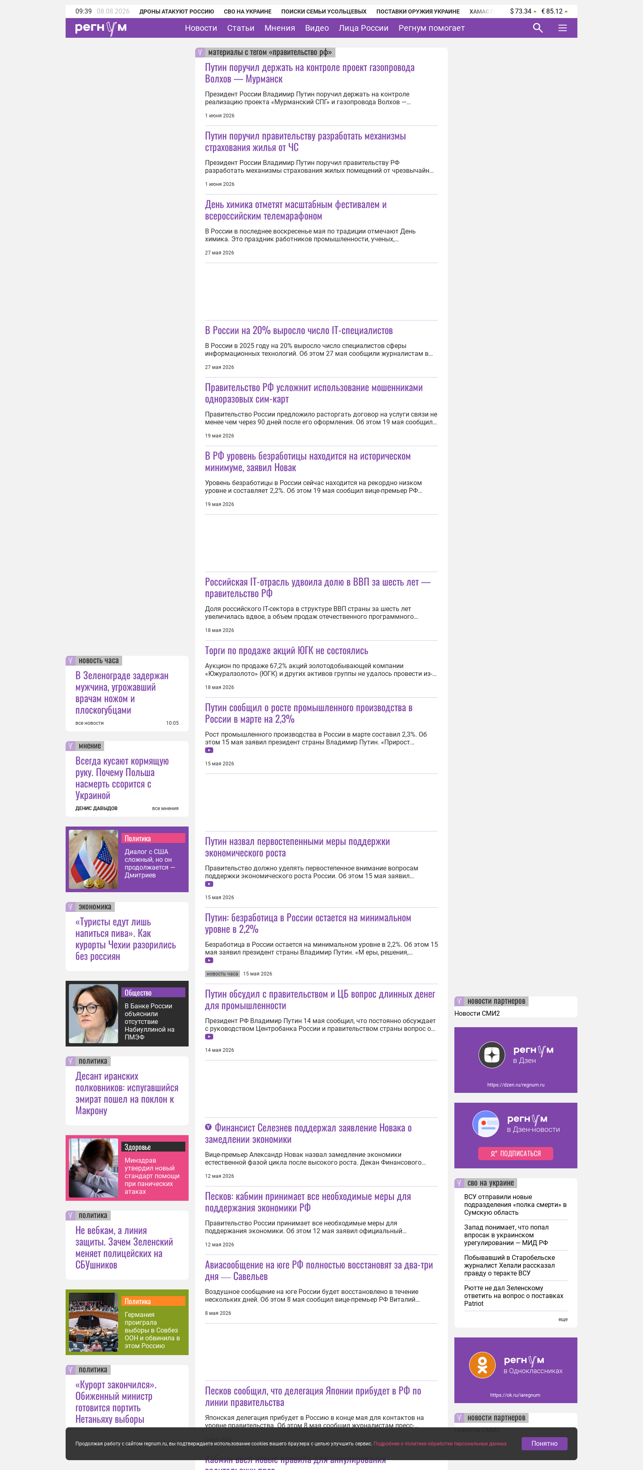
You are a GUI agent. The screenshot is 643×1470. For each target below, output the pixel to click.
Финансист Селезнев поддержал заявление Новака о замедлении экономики (308, 1133)
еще (563, 1319)
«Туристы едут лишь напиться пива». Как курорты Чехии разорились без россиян (125, 938)
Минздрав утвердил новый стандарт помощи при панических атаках (152, 1175)
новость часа (99, 661)
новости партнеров (496, 1001)
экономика (95, 907)
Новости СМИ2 (477, 1013)
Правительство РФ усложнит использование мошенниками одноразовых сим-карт (314, 392)
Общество (138, 992)
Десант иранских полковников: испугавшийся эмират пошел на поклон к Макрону (126, 1092)
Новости (201, 28)
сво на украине (490, 1183)
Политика (138, 838)
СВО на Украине (247, 11)
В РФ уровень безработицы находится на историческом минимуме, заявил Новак (308, 461)
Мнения (279, 28)
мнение (90, 746)
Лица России (364, 28)
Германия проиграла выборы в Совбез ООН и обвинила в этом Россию (152, 1330)
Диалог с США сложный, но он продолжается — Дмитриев (150, 863)
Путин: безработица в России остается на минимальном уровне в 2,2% (308, 922)
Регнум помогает (432, 28)
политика (93, 1061)
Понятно (544, 1446)
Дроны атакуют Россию (176, 11)
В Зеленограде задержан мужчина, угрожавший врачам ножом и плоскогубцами (122, 692)
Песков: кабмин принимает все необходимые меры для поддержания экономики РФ (308, 1201)
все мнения (165, 808)
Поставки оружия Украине (418, 11)
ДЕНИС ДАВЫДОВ (96, 808)
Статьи (241, 28)
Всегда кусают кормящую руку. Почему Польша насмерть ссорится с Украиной (122, 777)
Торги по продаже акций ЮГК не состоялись (286, 649)
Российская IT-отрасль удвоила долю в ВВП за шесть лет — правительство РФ (318, 587)
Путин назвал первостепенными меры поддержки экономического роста (297, 846)
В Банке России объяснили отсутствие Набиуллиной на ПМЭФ (150, 1021)
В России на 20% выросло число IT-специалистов (299, 329)
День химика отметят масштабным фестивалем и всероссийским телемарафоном (296, 209)
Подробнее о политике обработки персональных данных (440, 1447)
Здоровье (138, 1147)
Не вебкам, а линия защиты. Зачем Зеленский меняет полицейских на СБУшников (124, 1247)
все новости (89, 723)
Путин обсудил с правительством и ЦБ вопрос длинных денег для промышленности (320, 999)
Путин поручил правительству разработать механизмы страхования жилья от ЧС (305, 141)
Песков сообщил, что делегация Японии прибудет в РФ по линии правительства (313, 1396)
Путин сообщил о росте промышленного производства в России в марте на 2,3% (309, 712)
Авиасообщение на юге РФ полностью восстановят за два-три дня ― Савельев (319, 1270)
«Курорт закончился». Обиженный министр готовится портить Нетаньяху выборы (116, 1401)
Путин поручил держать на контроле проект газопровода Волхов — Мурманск (310, 72)
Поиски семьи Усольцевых (324, 11)
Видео (317, 28)
